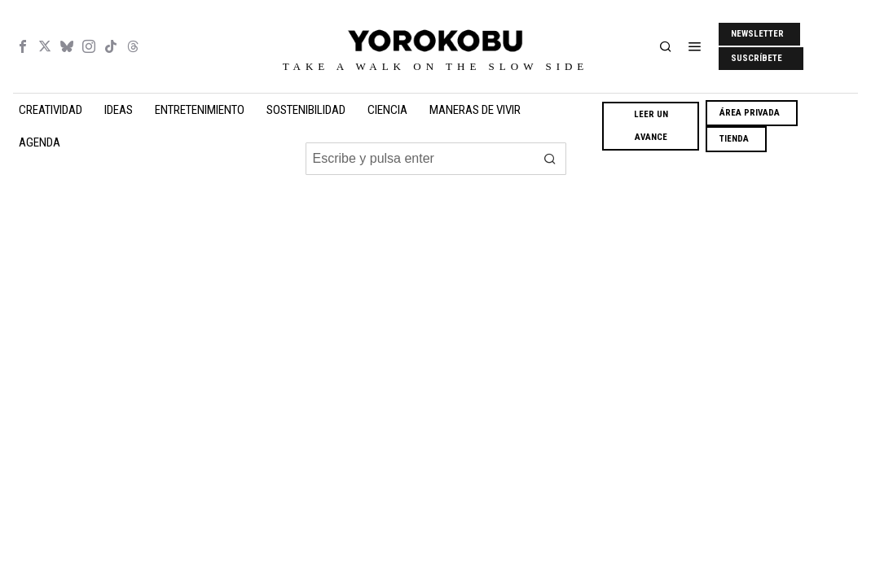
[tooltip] (23, 46)
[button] (550, 158)
